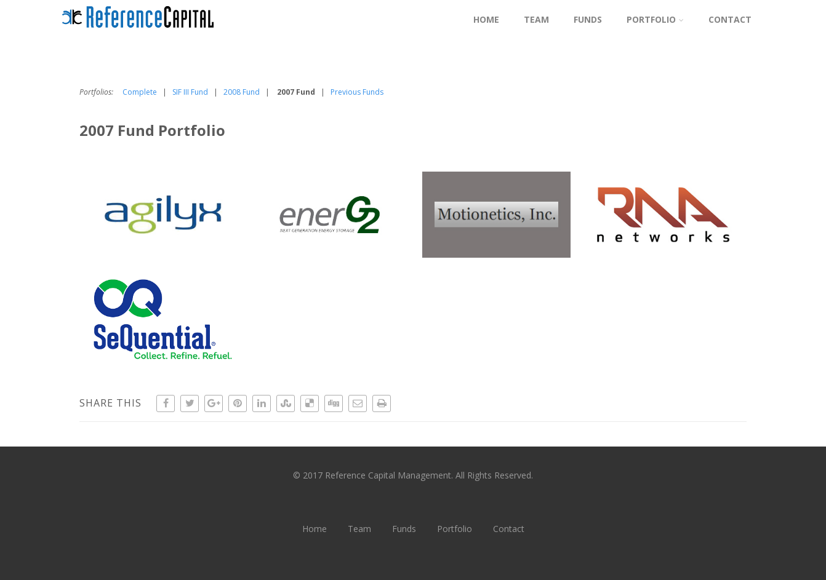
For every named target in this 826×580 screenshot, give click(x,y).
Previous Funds (357, 92)
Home (486, 19)
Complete (139, 92)
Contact (730, 19)
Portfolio (655, 19)
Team (536, 19)
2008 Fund (241, 92)
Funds (588, 19)
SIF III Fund (190, 92)
